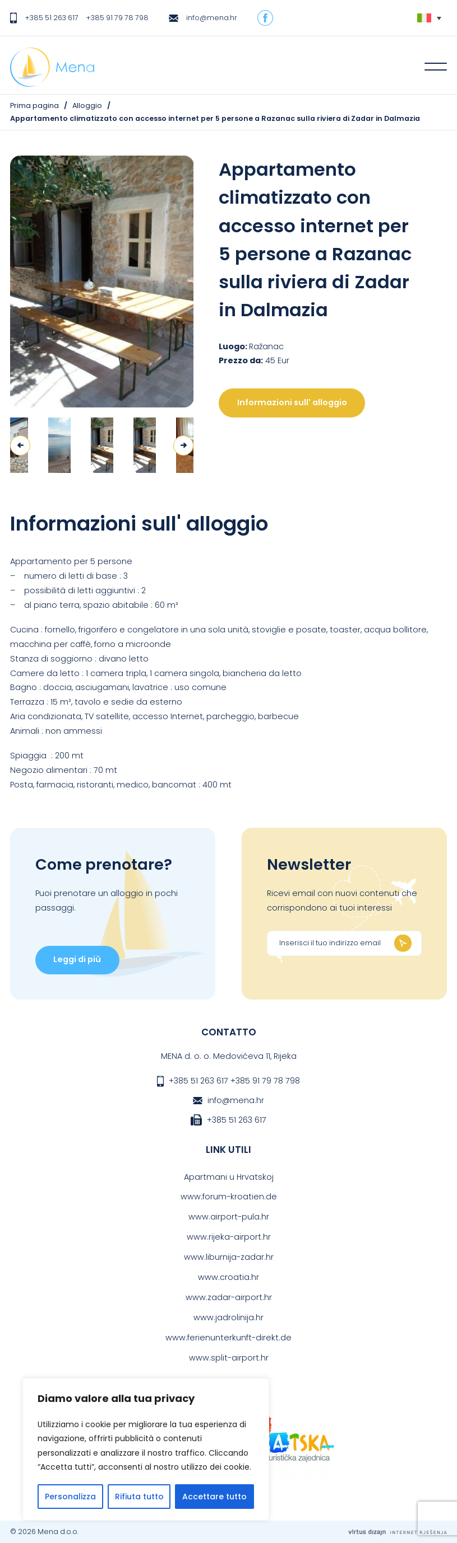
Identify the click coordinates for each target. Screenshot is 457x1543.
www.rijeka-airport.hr (229, 1236)
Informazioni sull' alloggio (292, 402)
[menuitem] (429, 18)
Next (183, 445)
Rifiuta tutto (139, 1496)
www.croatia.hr (228, 1277)
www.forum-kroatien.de (229, 1196)
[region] (145, 1449)
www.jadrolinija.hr (228, 1317)
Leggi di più (77, 959)
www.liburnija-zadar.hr (229, 1257)
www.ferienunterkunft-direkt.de (228, 1337)
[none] (429, 18)
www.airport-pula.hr (228, 1216)
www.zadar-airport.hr (229, 1297)
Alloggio (87, 105)
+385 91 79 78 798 (117, 17)
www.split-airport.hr (229, 1357)
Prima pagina (34, 105)
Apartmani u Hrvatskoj (229, 1177)
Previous (20, 445)
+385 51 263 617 (52, 17)
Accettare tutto (214, 1496)
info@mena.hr (211, 17)
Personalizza (70, 1496)
